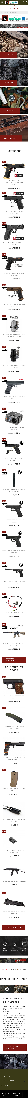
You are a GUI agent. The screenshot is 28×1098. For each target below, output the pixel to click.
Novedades (14, 8)
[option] (14, 18)
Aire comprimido (11, 138)
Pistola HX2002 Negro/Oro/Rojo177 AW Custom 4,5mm (14, 182)
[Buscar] (14, 12)
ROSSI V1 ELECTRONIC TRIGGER (14, 612)
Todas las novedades (10, 659)
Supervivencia (10, 110)
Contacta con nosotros (12, 1047)
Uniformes (8, 83)
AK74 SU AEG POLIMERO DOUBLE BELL (14, 881)
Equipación (9, 55)
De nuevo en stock (13, 927)
